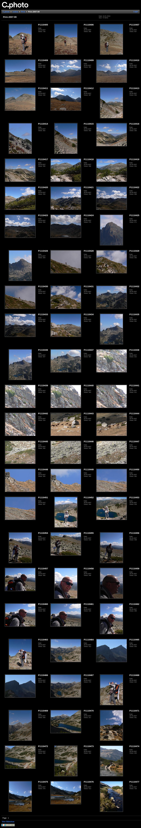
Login (135, 12)
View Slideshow (8, 822)
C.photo (6, 12)
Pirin (23, 12)
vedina (15, 12)
